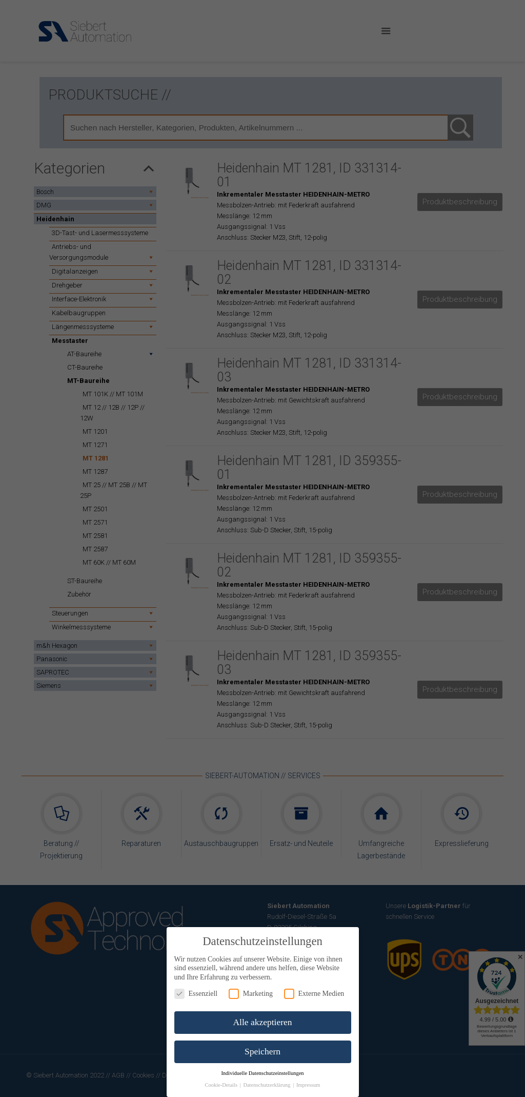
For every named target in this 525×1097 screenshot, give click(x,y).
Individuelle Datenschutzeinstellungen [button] (262, 1073)
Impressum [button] (308, 1085)
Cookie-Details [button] (221, 1085)
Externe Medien (314, 993)
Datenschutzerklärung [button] (267, 1085)
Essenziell (196, 993)
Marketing (251, 993)
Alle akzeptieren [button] (262, 1022)
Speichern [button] (262, 1051)
